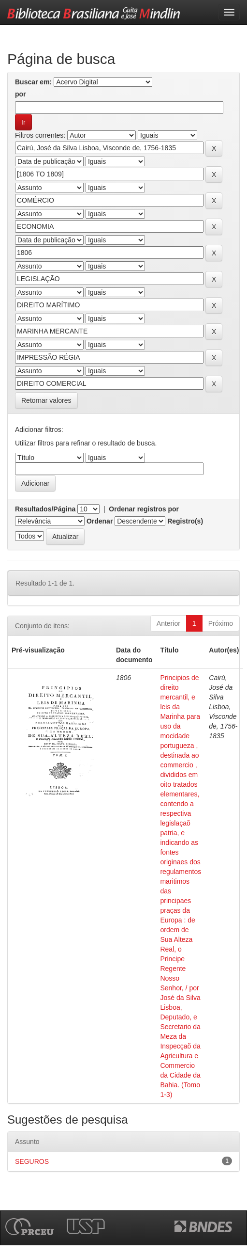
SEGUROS (32, 1161)
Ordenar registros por (144, 509)
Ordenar (100, 521)
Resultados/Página (45, 509)
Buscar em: (33, 82)
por (20, 94)
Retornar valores (46, 400)
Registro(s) (185, 521)
